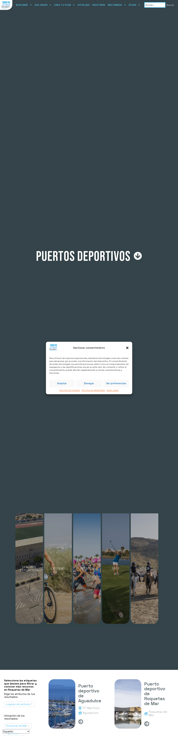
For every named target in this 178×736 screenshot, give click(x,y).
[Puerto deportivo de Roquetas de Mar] (128, 704)
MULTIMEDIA (117, 5)
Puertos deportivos (83, 256)
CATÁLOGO (83, 4)
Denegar (89, 383)
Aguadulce (90, 713)
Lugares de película (18, 704)
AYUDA (134, 5)
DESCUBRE (24, 5)
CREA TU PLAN (64, 5)
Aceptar (62, 383)
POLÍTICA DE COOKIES (69, 390)
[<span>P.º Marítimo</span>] (80, 708)
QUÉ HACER (43, 5)
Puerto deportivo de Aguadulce (89, 693)
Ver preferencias (116, 383)
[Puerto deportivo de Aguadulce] (62, 704)
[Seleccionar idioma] (16, 731)
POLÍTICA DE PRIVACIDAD (93, 390)
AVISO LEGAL (113, 390)
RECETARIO (98, 4)
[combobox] (154, 5)
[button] (127, 347)
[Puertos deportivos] (138, 256)
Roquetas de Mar (16, 725)
